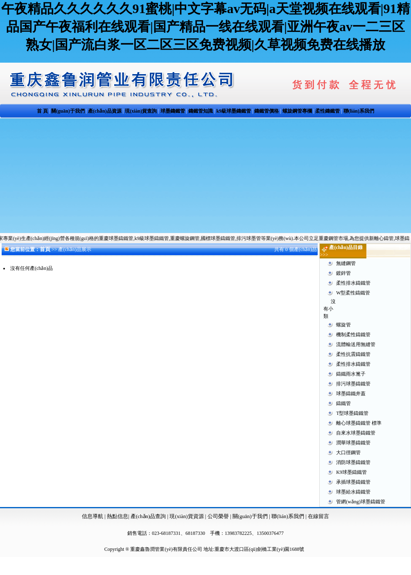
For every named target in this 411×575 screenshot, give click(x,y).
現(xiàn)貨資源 (186, 516)
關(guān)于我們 (250, 516)
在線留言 (318, 516)
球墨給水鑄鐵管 (353, 492)
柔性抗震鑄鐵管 (353, 354)
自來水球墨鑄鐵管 (355, 433)
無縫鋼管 (346, 263)
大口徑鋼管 (348, 452)
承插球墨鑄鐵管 (353, 482)
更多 (403, 247)
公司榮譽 (219, 516)
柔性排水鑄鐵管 (353, 283)
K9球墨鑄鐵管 (351, 472)
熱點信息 (117, 516)
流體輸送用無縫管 (355, 344)
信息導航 (92, 516)
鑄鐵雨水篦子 (351, 374)
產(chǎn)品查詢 (149, 516)
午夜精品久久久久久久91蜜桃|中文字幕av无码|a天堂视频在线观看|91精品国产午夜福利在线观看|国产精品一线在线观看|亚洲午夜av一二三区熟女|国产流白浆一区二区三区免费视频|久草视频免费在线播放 (205, 26)
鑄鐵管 (343, 403)
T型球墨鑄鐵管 (352, 413)
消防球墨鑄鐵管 (353, 462)
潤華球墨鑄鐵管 (353, 443)
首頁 (45, 249)
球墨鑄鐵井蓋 (351, 393)
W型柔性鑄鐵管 (353, 293)
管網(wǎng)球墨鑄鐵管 (360, 502)
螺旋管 (343, 325)
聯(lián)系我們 (288, 516)
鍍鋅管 (343, 273)
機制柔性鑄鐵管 (353, 334)
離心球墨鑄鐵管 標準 (359, 423)
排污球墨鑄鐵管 (353, 384)
